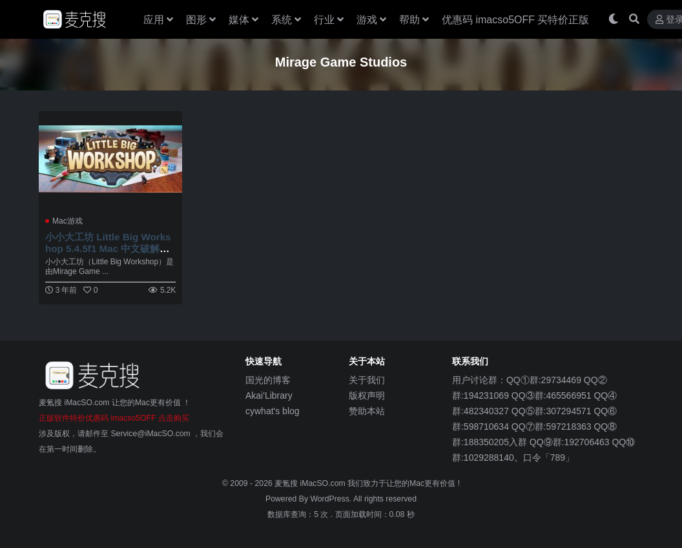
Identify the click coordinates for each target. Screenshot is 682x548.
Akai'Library (269, 395)
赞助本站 (367, 411)
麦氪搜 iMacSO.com (310, 483)
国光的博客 (268, 380)
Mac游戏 (67, 221)
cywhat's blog (272, 411)
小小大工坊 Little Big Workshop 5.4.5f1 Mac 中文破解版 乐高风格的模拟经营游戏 (108, 248)
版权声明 (367, 395)
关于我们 (367, 380)
